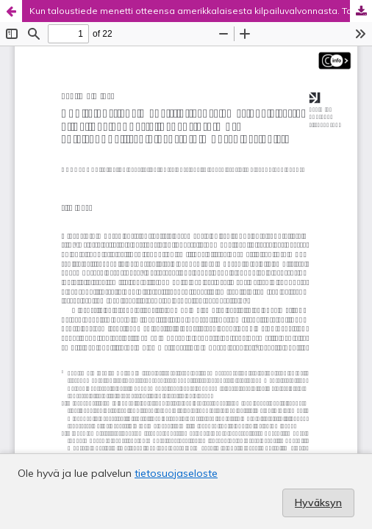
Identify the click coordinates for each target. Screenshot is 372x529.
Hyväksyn (318, 502)
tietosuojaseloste (176, 473)
